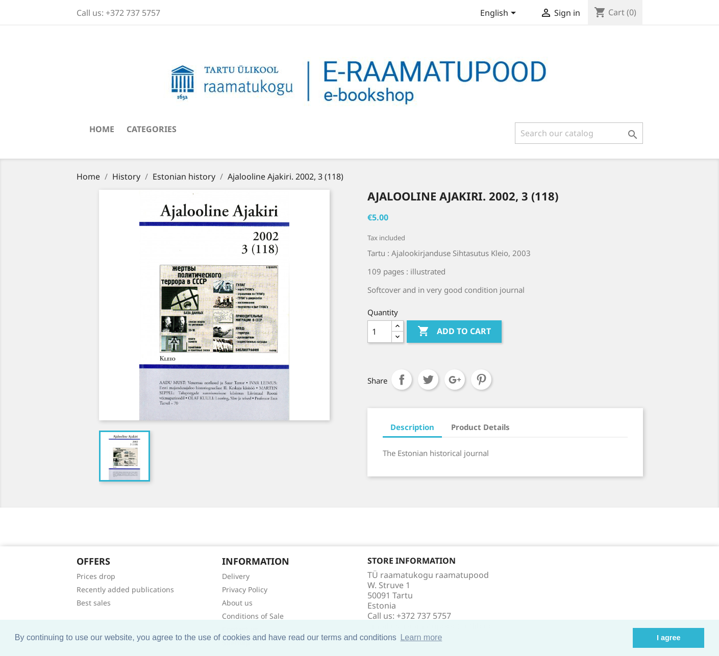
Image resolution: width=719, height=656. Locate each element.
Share (401, 379)
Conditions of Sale (253, 616)
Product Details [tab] (480, 427)
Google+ (454, 379)
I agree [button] (668, 638)
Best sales (94, 603)
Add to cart (454, 331)
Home (101, 129)
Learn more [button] (421, 637)
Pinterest (481, 379)
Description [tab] (412, 427)
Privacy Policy (244, 589)
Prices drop (96, 576)
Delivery (236, 576)
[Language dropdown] (499, 14)
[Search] (579, 133)
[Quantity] (379, 331)
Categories (152, 129)
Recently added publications (125, 589)
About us (237, 603)
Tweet (428, 379)
